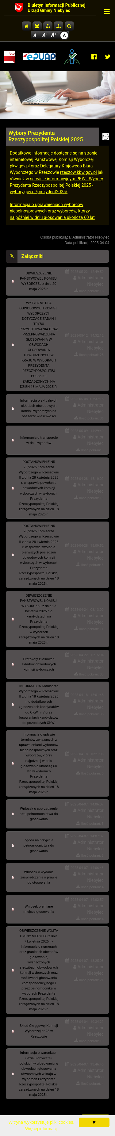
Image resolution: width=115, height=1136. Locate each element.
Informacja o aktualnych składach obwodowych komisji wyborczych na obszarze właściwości (38, 408)
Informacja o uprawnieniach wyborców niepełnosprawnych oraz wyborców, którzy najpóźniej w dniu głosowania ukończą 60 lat (52, 211)
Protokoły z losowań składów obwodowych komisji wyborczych (39, 664)
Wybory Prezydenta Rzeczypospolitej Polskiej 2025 (46, 136)
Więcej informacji (41, 1128)
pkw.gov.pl (20, 165)
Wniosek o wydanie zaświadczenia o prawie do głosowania (39, 877)
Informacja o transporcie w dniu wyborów (39, 440)
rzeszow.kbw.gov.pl (78, 172)
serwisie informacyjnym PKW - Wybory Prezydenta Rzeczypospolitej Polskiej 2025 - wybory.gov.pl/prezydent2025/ (56, 185)
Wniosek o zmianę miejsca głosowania (38, 909)
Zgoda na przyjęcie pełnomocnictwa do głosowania (39, 845)
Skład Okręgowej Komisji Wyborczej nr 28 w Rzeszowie (39, 1030)
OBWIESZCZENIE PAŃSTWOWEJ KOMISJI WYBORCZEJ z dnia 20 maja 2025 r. (39, 281)
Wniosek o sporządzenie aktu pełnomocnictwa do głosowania (39, 813)
